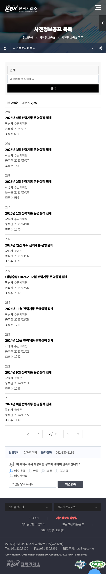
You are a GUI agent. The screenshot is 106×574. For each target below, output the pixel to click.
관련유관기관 (16, 507)
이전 (38, 434)
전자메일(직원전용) (52, 531)
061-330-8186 (65, 452)
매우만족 (19, 471)
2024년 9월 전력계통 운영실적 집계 (28, 372)
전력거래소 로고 (21, 8)
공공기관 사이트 (66, 507)
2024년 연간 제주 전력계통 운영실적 (29, 245)
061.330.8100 (19, 549)
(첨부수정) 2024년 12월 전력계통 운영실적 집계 (36, 277)
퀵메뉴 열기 (103, 30)
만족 (35, 471)
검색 (53, 88)
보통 (49, 471)
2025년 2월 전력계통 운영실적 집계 (28, 181)
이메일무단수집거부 (33, 524)
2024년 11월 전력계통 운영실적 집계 (29, 308)
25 (56, 434)
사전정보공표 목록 (72, 38)
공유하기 (101, 48)
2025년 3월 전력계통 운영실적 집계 (28, 149)
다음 (68, 434)
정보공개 (28, 38)
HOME (5, 48)
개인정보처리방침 (66, 518)
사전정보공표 (47, 38)
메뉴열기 (97, 6)
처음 (28, 434)
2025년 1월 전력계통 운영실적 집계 (28, 213)
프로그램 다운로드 (73, 524)
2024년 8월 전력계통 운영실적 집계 (28, 404)
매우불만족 (21, 476)
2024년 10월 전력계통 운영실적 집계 (29, 340)
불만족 (64, 471)
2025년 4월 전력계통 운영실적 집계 (28, 117)
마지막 (78, 434)
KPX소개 (34, 518)
